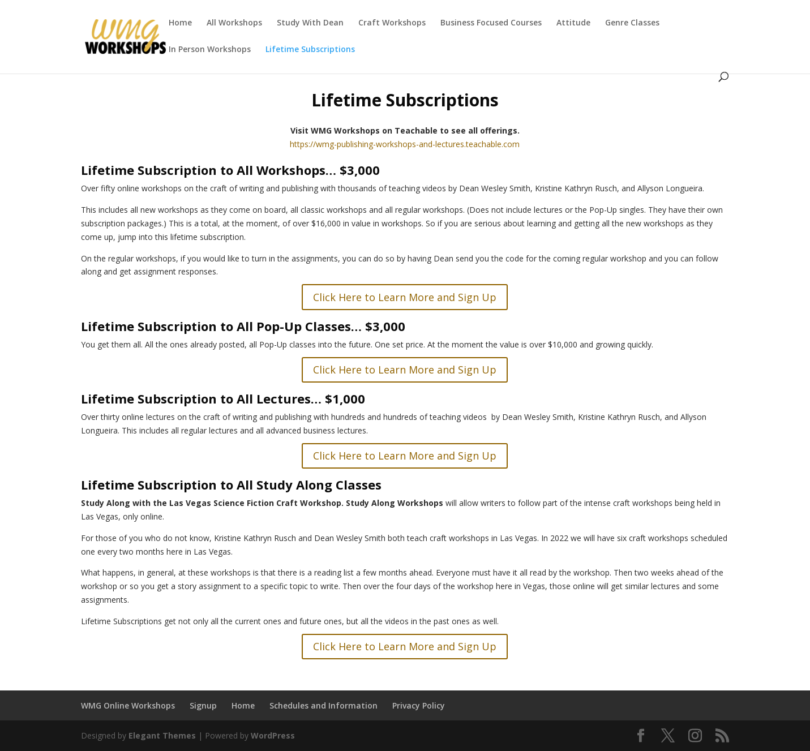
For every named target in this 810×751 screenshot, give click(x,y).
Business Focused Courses (491, 23)
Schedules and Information (323, 705)
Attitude (573, 23)
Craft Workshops (392, 23)
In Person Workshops (210, 49)
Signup (203, 705)
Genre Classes (632, 23)
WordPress (273, 735)
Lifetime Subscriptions (310, 49)
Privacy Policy (418, 705)
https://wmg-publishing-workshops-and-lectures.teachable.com (405, 144)
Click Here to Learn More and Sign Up (404, 297)
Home (180, 23)
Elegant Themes (162, 735)
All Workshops (234, 23)
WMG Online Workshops (128, 705)
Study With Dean (310, 23)
